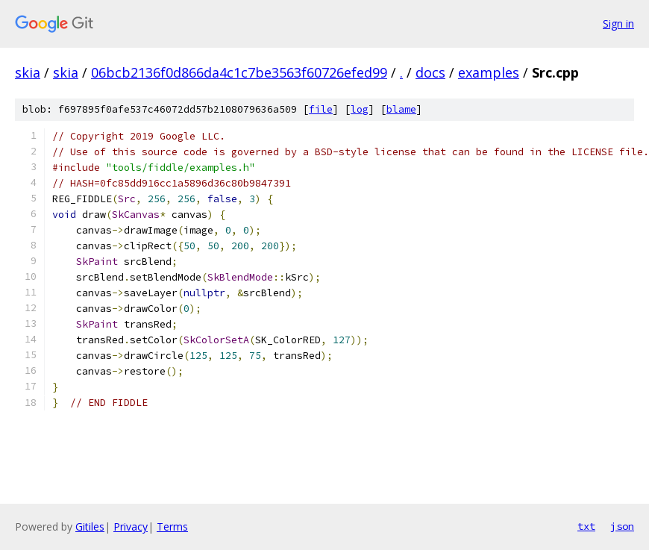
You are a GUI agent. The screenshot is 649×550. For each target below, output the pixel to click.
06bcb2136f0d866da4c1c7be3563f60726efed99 (239, 72)
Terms (172, 526)
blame (401, 109)
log (360, 109)
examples (488, 72)
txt (586, 526)
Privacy (130, 526)
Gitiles (89, 526)
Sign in (618, 23)
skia (27, 72)
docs (430, 72)
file (321, 109)
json (622, 526)
